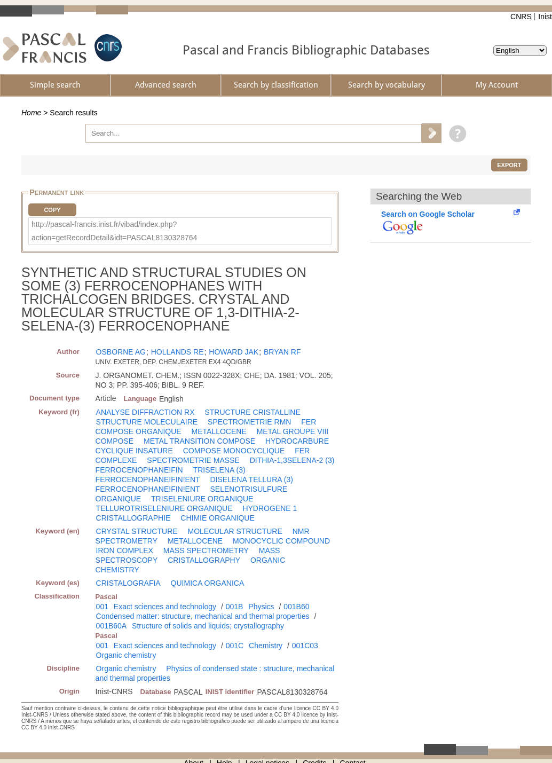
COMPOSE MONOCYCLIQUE (234, 450)
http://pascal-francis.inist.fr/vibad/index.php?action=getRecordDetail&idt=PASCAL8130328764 (114, 231)
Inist (545, 16)
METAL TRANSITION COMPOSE (199, 441)
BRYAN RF (282, 352)
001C (234, 645)
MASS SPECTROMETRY (206, 550)
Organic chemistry (126, 655)
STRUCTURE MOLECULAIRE (147, 422)
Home (31, 112)
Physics (261, 606)
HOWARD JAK (233, 352)
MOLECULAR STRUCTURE (234, 531)
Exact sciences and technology (165, 606)
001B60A (111, 626)
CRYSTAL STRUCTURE (137, 531)
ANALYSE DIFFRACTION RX (145, 412)
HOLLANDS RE (177, 352)
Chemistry (265, 645)
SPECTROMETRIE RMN (249, 422)
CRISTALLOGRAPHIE (133, 518)
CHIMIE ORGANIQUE (217, 518)
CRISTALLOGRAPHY (204, 560)
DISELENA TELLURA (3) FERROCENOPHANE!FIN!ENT (194, 484)
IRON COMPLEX (124, 550)
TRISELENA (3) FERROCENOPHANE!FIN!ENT (171, 475)
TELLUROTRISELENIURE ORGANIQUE (164, 508)
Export (509, 165)
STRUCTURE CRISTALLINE (252, 412)
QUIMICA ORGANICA (208, 583)
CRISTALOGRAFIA (128, 583)
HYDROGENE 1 (269, 508)
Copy (52, 210)
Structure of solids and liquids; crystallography (208, 626)
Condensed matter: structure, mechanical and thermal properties (203, 616)
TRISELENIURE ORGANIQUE (202, 498)
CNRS (521, 16)
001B (234, 606)
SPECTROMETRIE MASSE (193, 460)
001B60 (296, 606)
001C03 (305, 645)
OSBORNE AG (121, 352)
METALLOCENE (219, 431)
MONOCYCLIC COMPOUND (281, 541)
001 (102, 606)
